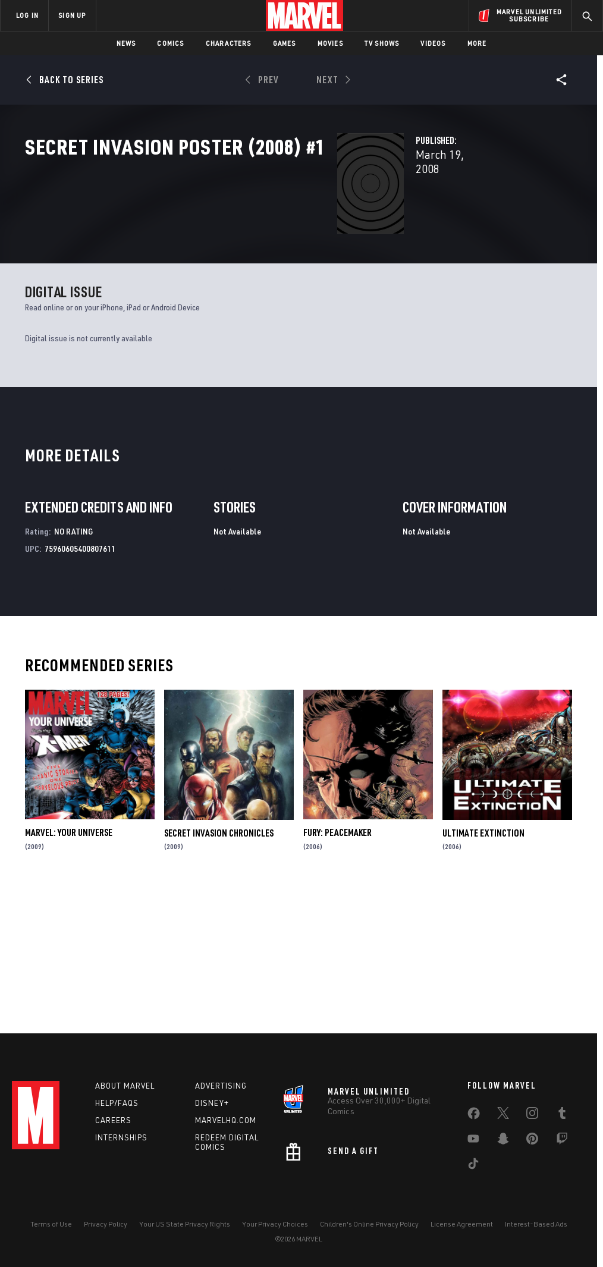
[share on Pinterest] (532, 1141)
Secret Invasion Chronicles (219, 973)
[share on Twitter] (503, 1115)
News (126, 43)
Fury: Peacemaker (337, 973)
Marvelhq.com (225, 1120)
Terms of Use (51, 1223)
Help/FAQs (117, 1103)
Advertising (221, 1085)
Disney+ (212, 1103)
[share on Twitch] (562, 1141)
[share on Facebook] (473, 1116)
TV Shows (382, 43)
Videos (432, 43)
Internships (121, 1137)
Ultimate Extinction (483, 973)
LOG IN (27, 15)
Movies (330, 43)
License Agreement (462, 1223)
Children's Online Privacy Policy (369, 1223)
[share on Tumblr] (562, 1115)
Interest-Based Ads (536, 1223)
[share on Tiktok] (473, 1166)
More (477, 43)
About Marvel (125, 1085)
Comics (170, 43)
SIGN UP (72, 15)
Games (284, 43)
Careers (113, 1120)
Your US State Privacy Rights (184, 1223)
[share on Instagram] (532, 1115)
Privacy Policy (105, 1223)
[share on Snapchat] (503, 1141)
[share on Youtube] (473, 1141)
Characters (229, 43)
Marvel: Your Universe (68, 973)
